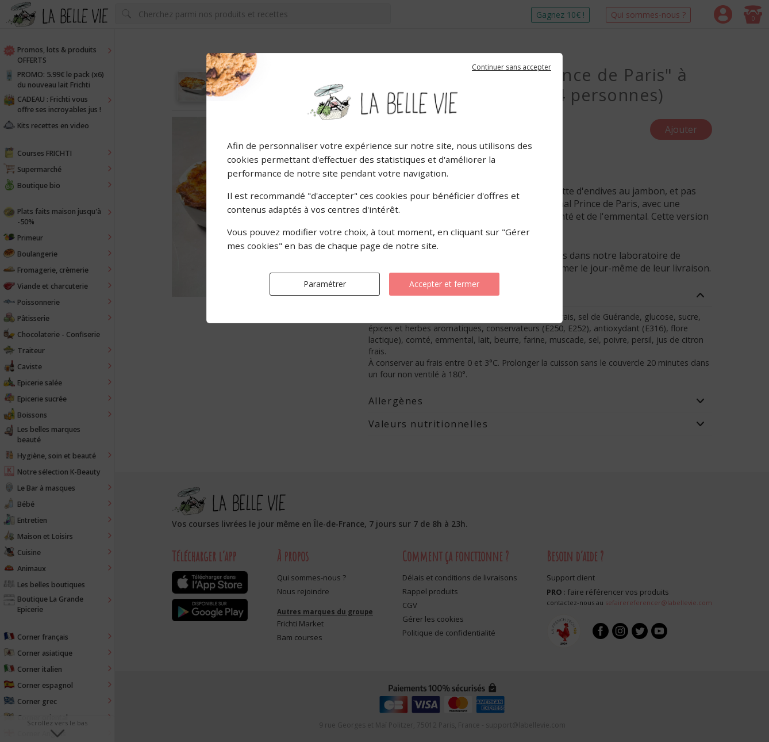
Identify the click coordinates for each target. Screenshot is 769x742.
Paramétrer (324, 283)
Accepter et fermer (444, 283)
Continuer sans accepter (511, 67)
